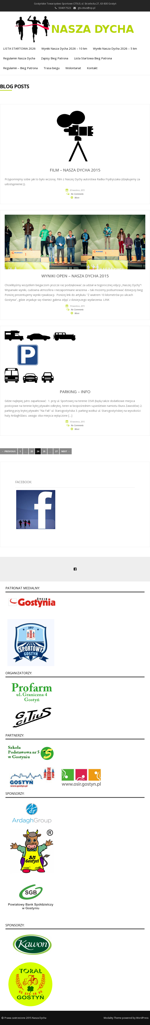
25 (44, 451)
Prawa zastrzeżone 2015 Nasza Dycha (25, 1018)
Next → (65, 451)
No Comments (77, 194)
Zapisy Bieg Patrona (54, 58)
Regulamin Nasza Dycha (19, 58)
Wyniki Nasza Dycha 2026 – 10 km (64, 48)
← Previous (9, 451)
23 (31, 451)
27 (56, 451)
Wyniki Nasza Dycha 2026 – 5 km (115, 48)
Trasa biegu (52, 68)
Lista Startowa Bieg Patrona (93, 58)
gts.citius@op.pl (86, 8)
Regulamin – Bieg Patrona (20, 68)
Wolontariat (73, 68)
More (77, 197)
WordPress (142, 1018)
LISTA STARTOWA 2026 (19, 48)
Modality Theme (112, 1018)
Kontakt (92, 68)
